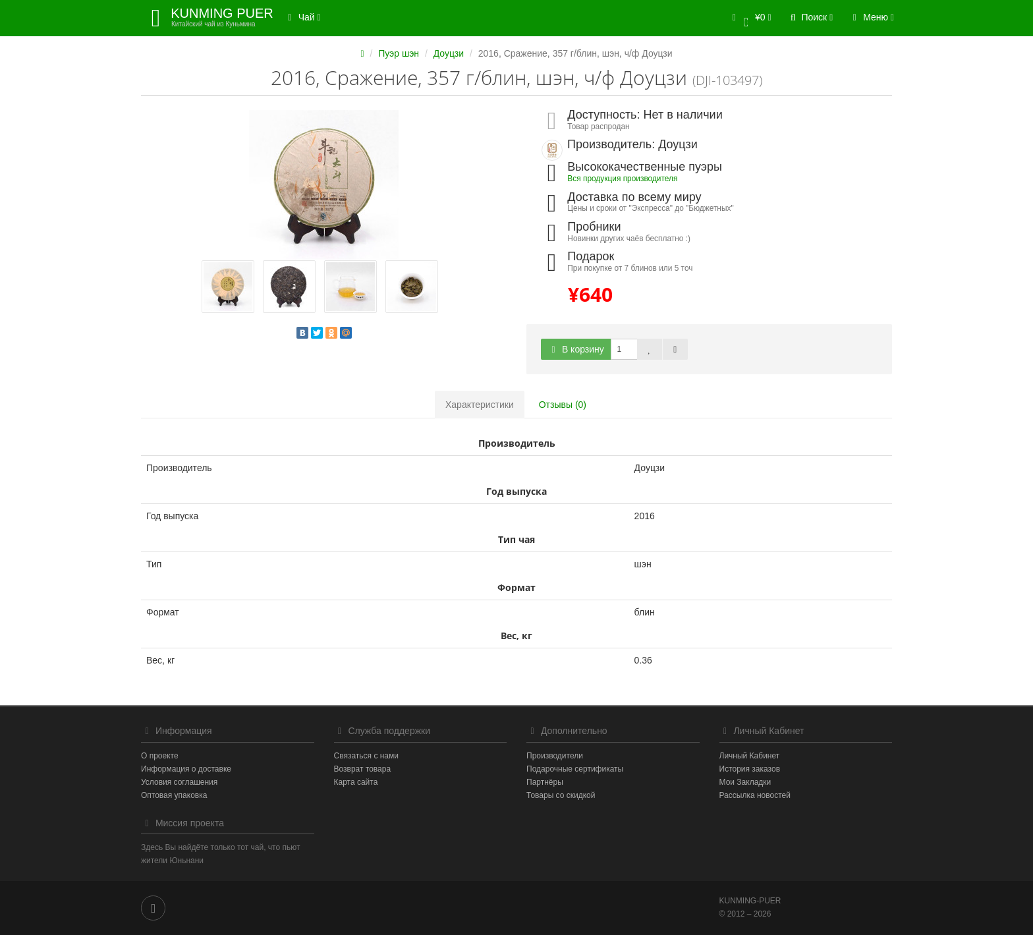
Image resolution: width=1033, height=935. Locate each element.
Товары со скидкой (560, 795)
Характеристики (479, 404)
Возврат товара (362, 769)
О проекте (160, 755)
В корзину (575, 349)
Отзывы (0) (562, 404)
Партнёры (544, 782)
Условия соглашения (179, 782)
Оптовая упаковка (174, 795)
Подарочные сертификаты (574, 769)
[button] (749, 18)
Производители (554, 755)
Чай (302, 17)
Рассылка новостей (755, 795)
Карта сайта (356, 782)
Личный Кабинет (749, 755)
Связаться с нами (366, 755)
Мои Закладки (745, 782)
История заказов (750, 769)
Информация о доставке (186, 769)
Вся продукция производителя (622, 178)
